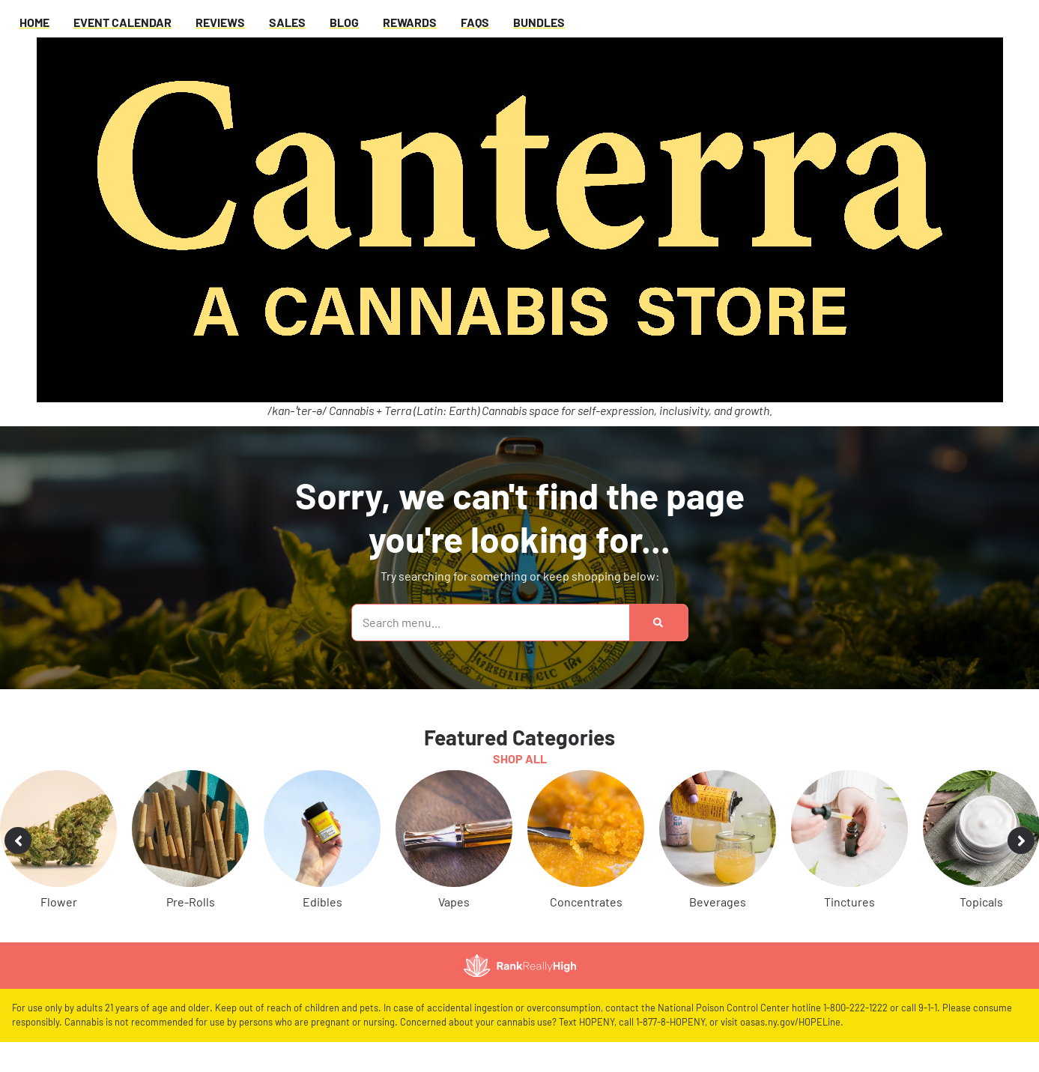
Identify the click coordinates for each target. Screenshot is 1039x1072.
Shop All (520, 758)
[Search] (658, 623)
